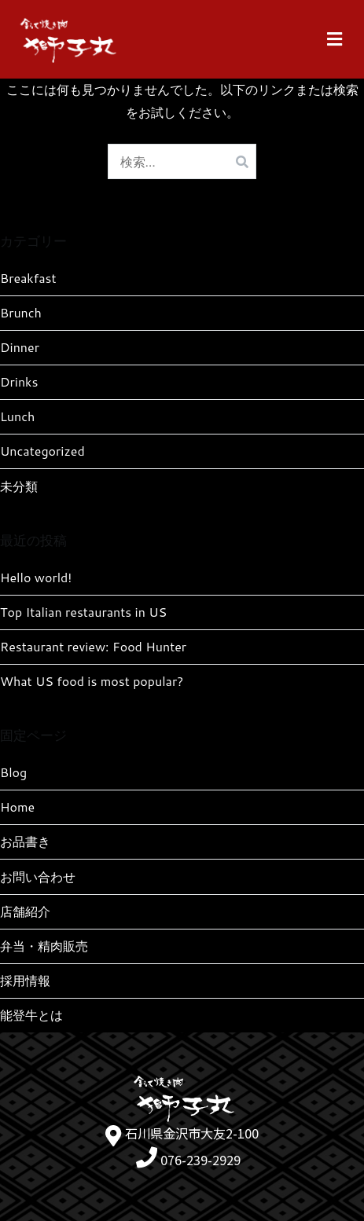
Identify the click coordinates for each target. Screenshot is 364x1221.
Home (17, 807)
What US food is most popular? (91, 681)
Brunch (21, 312)
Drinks (19, 381)
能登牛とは (31, 1015)
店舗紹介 (25, 911)
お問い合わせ (37, 876)
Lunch (17, 416)
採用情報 (25, 980)
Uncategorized (42, 451)
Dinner (19, 347)
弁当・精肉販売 (44, 946)
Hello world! (36, 577)
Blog (13, 772)
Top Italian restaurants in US (83, 612)
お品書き (25, 841)
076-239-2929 (200, 1159)
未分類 (19, 486)
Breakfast (28, 278)
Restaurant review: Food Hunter (93, 646)
